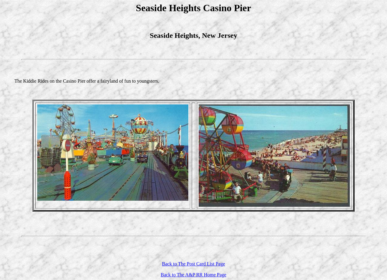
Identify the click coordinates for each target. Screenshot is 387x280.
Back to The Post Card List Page (193, 263)
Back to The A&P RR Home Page (193, 274)
